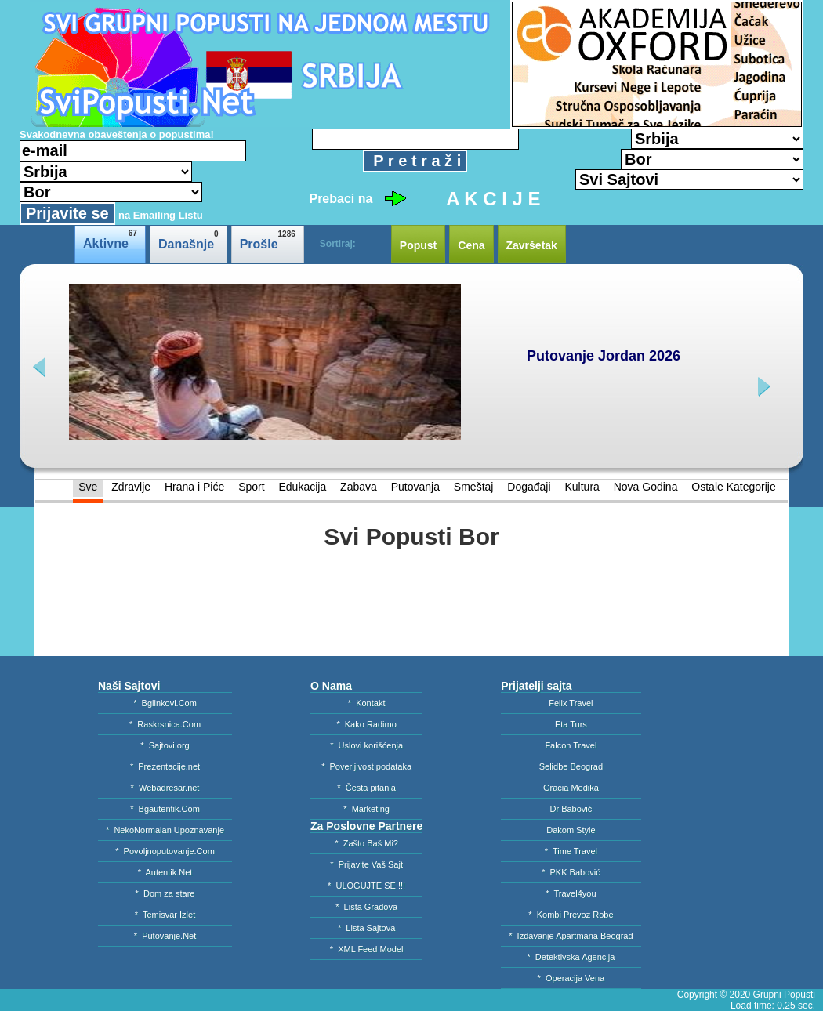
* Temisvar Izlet (165, 914)
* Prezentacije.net (165, 766)
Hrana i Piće (194, 486)
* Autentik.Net (165, 872)
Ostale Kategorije (733, 486)
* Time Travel (571, 851)
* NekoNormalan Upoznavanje (165, 830)
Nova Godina (646, 486)
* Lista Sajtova (366, 928)
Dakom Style (570, 830)
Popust (418, 245)
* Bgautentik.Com (165, 809)
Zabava (358, 486)
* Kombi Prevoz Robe (570, 914)
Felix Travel (571, 703)
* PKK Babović (571, 872)
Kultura (581, 486)
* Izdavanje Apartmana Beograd (571, 935)
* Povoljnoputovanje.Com (165, 851)
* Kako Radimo (366, 724)
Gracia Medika (571, 787)
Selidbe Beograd (571, 766)
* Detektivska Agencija (571, 957)
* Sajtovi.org (164, 745)
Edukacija (302, 486)
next (762, 387)
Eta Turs (571, 724)
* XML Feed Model (367, 949)
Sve (87, 486)
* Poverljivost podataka (366, 766)
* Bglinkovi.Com (165, 703)
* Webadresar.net (165, 787)
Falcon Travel (570, 745)
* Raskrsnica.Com (165, 724)
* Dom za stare (165, 893)
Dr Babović (571, 809)
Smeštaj (474, 486)
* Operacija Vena (571, 978)
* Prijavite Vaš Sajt (366, 864)
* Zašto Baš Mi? (366, 843)
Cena (471, 245)
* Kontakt (367, 703)
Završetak (531, 245)
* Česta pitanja (366, 787)
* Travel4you (571, 893)
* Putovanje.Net (165, 935)
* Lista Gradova (366, 906)
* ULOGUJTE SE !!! (366, 885)
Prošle (267, 240)
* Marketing (366, 809)
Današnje (188, 240)
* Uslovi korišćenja (366, 745)
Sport (251, 486)
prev (41, 367)
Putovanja (415, 486)
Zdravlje (130, 486)
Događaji (528, 486)
